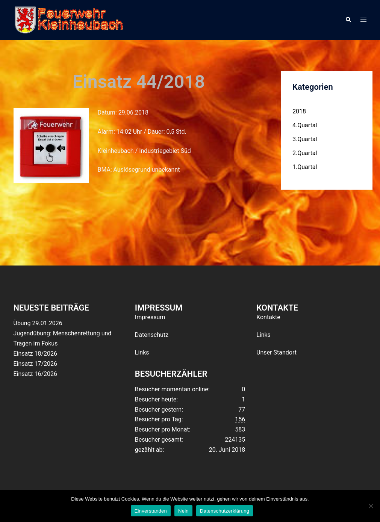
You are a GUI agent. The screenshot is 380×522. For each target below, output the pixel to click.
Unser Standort (276, 352)
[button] (348, 20)
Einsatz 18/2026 (35, 353)
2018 (299, 111)
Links (142, 352)
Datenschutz (151, 334)
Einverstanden (151, 511)
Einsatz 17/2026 (35, 363)
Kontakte (268, 317)
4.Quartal (304, 125)
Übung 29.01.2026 (38, 323)
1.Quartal (304, 166)
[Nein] (370, 506)
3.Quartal (304, 139)
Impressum (150, 317)
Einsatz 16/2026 (35, 373)
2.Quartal (304, 153)
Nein (183, 511)
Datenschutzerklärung (224, 511)
